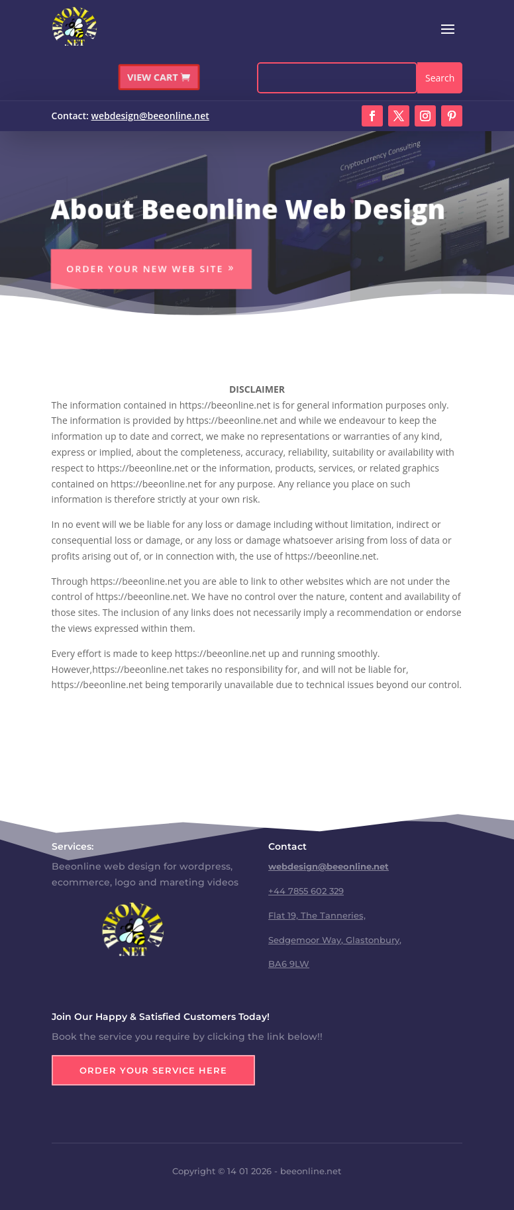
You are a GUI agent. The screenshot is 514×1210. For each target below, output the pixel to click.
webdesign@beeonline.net (150, 115)
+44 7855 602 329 (306, 890)
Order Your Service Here (153, 1070)
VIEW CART (154, 76)
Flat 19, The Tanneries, (317, 915)
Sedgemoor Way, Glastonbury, (334, 939)
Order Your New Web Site (143, 269)
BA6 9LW (288, 963)
